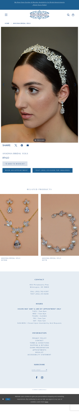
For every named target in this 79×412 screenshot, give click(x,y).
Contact (39, 348)
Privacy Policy (39, 346)
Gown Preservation (39, 355)
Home (7, 23)
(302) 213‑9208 (39, 301)
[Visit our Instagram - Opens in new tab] (42, 385)
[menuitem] (6, 14)
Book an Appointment (18, 171)
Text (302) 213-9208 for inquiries (24, 178)
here (46, 409)
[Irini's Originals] (39, 15)
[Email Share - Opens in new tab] (28, 145)
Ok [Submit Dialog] (8, 407)
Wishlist (39, 360)
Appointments (39, 357)
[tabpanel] (39, 85)
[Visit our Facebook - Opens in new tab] (36, 385)
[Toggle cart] (73, 14)
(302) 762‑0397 (39, 299)
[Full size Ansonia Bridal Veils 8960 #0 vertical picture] (39, 85)
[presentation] (19, 232)
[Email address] (39, 377)
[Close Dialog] (3, 407)
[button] (68, 14)
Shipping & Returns (39, 353)
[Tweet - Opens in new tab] (16, 145)
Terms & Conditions (39, 350)
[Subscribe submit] (47, 377)
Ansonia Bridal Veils (22, 23)
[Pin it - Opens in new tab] (22, 145)
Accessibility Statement (39, 362)
